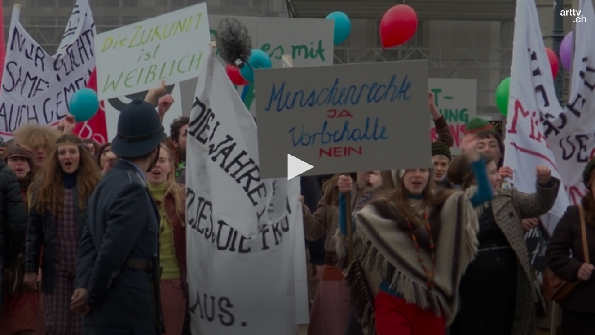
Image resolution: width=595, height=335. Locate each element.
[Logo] (573, 15)
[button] (297, 167)
